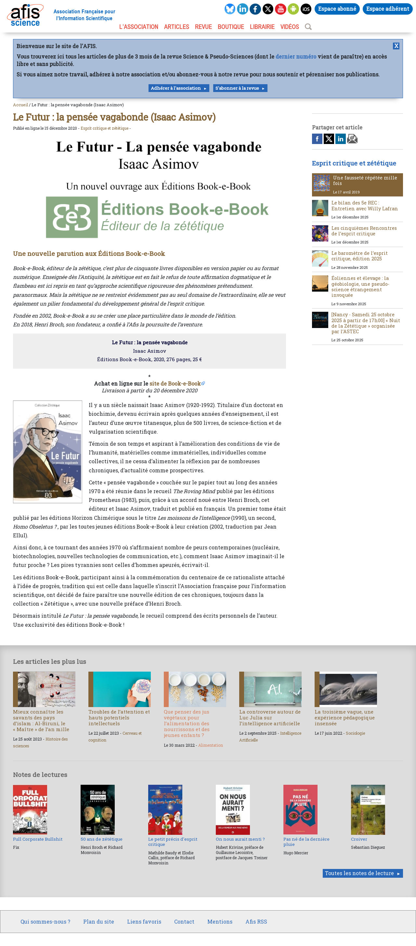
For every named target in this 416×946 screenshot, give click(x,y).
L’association (138, 26)
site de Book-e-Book (175, 383)
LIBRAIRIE (262, 26)
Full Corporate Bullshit (37, 839)
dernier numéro (296, 56)
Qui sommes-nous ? (45, 921)
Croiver (359, 839)
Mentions (219, 921)
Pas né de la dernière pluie (306, 841)
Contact (184, 921)
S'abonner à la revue (237, 88)
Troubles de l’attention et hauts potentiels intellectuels (119, 717)
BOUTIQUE (231, 26)
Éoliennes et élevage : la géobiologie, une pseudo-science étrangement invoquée (360, 286)
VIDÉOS (289, 26)
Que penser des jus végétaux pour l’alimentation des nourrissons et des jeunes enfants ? (187, 723)
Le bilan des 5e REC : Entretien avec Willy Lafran (365, 205)
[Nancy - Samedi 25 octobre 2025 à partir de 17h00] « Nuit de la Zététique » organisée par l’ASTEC (366, 323)
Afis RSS (256, 921)
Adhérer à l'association (176, 88)
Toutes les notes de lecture (359, 873)
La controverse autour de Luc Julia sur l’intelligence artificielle (270, 717)
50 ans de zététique (102, 839)
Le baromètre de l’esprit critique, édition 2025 (360, 256)
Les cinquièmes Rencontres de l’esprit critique (364, 231)
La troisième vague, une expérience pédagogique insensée (345, 717)
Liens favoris (144, 921)
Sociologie (355, 733)
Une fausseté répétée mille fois (365, 180)
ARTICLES (176, 26)
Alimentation (210, 745)
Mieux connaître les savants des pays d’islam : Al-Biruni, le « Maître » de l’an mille (41, 720)
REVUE (203, 26)
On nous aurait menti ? (240, 839)
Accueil (20, 104)
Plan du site (98, 921)
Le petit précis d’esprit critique (172, 841)
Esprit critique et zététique (104, 128)
